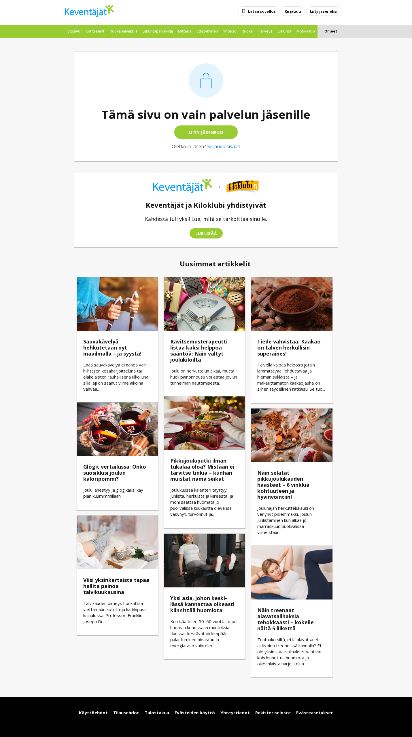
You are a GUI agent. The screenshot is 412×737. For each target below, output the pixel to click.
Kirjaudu (293, 11)
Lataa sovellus (259, 11)
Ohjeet (330, 31)
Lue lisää (206, 233)
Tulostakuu (157, 712)
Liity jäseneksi (323, 11)
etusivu (73, 31)
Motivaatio (305, 31)
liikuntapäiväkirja (158, 31)
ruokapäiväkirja (123, 31)
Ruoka (247, 31)
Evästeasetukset (314, 712)
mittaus (184, 31)
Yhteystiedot (235, 712)
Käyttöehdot (93, 712)
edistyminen (207, 31)
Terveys (265, 31)
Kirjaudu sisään (223, 146)
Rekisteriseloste (273, 712)
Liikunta (284, 31)
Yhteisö (230, 31)
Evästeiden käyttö (195, 712)
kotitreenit (95, 31)
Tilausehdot (126, 712)
